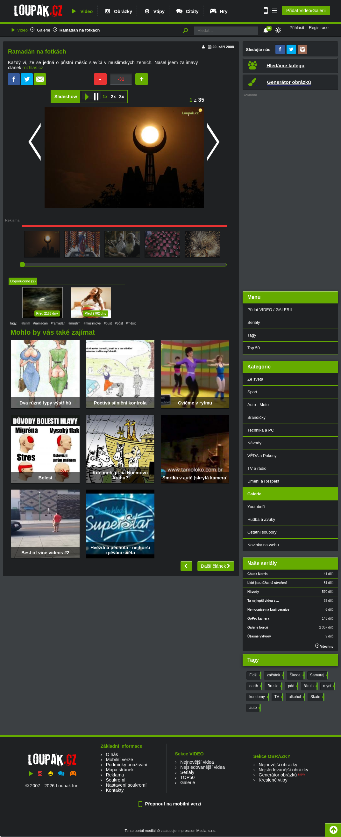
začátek (275, 675)
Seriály (253, 322)
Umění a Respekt (263, 481)
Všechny (324, 646)
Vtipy (154, 11)
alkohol (296, 697)
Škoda (296, 675)
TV (278, 697)
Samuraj (318, 675)
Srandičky (256, 417)
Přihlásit (296, 27)
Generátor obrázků (278, 774)
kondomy (258, 697)
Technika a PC (260, 430)
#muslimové (92, 323)
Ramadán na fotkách (80, 30)
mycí (328, 686)
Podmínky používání (126, 764)
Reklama (115, 774)
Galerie (43, 30)
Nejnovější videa (197, 762)
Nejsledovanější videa (202, 767)
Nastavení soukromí (126, 785)
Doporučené (20, 281)
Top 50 (253, 348)
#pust (108, 323)
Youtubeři (256, 506)
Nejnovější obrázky (278, 764)
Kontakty (115, 790)
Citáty (187, 11)
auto (254, 708)
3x (121, 96)
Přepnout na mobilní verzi (170, 803)
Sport (252, 391)
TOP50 (187, 777)
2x (113, 96)
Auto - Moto (258, 404)
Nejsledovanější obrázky (283, 769)
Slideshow (65, 96)
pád (292, 686)
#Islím (25, 323)
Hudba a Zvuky (261, 519)
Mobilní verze (119, 759)
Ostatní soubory (261, 532)
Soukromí (115, 779)
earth (255, 686)
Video (81, 11)
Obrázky (117, 11)
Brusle (274, 686)
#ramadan (40, 323)
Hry (218, 11)
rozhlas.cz (33, 67)
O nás (112, 754)
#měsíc (131, 323)
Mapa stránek (119, 769)
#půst (119, 323)
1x (105, 96)
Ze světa (255, 379)
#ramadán (58, 323)
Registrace (319, 27)
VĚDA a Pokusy (261, 455)
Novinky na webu (263, 544)
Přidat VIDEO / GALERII (269, 309)
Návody (254, 442)
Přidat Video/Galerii (306, 10)
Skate (316, 697)
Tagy (251, 335)
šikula (310, 686)
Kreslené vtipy (273, 779)
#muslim (74, 323)
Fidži (254, 675)
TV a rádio (256, 468)
